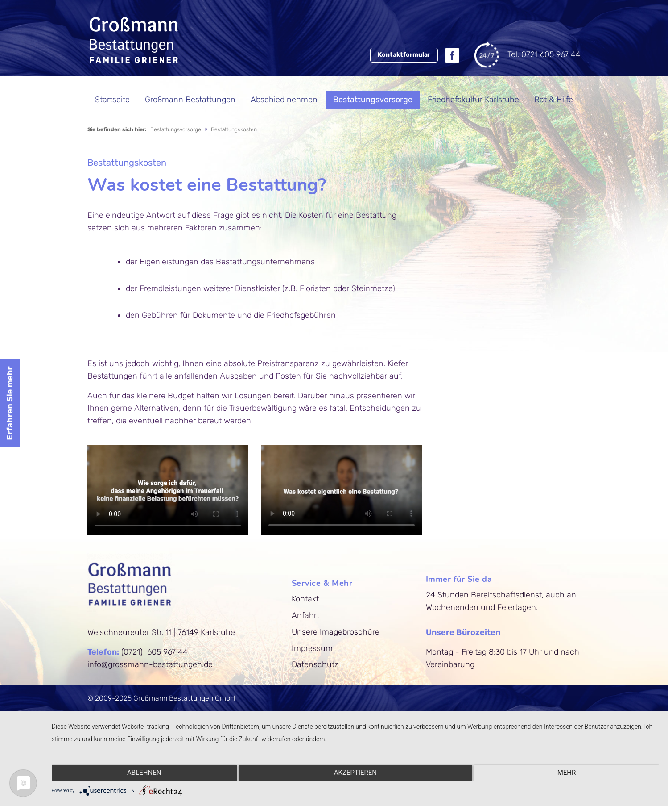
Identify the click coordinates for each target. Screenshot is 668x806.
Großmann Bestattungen (190, 99)
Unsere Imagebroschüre (339, 632)
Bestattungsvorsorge (372, 99)
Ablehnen (144, 773)
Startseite (112, 99)
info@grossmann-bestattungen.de (150, 664)
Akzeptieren (356, 773)
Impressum (315, 648)
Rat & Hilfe (553, 99)
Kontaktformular (402, 54)
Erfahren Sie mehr (10, 403)
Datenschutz (318, 664)
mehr (569, 773)
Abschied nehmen (284, 99)
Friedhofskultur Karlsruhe (473, 99)
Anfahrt (309, 615)
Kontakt (308, 599)
